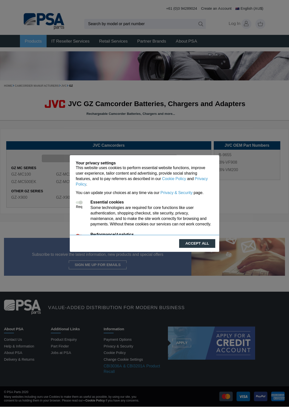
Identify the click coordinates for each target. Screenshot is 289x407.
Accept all (197, 243)
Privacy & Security (176, 193)
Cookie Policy (174, 179)
